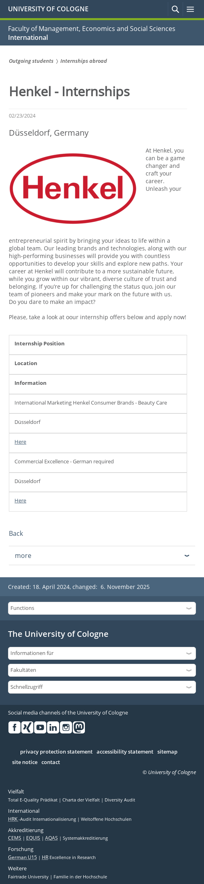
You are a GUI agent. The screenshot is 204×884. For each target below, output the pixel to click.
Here (20, 441)
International (28, 37)
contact (50, 762)
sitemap (167, 752)
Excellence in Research (69, 857)
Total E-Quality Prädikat (33, 800)
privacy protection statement (56, 752)
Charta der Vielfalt (81, 800)
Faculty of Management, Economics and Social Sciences (91, 28)
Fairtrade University (29, 877)
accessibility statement (125, 752)
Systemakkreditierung (85, 838)
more (23, 555)
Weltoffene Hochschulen (106, 819)
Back (16, 533)
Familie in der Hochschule (80, 877)
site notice (24, 762)
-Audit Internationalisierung (42, 819)
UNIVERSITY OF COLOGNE (48, 8)
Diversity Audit (120, 800)
